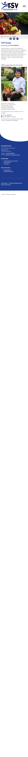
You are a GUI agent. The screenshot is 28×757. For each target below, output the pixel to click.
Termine (6, 164)
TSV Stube (14, 36)
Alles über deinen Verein (11, 161)
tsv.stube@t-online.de (9, 116)
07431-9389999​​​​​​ (7, 115)
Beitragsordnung (6, 184)
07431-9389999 (14, 45)
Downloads (7, 170)
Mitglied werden (8, 171)
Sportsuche (7, 162)
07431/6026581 (10, 153)
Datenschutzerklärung (15, 183)
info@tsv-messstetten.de (12, 155)
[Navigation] (24, 6)
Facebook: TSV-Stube (12, 120)
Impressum (4, 183)
